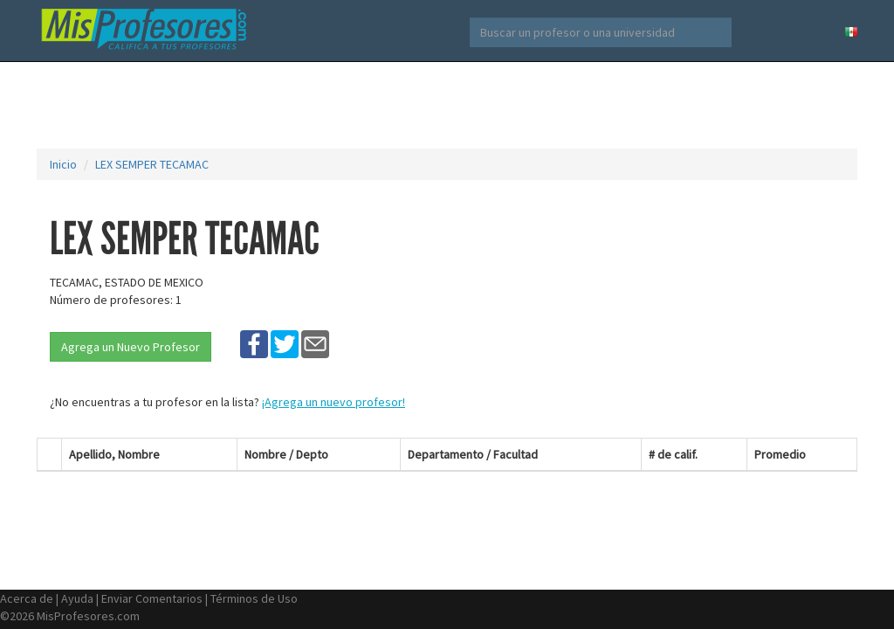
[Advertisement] (447, 105)
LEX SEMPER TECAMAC (152, 164)
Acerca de (26, 598)
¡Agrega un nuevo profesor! (333, 402)
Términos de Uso (254, 598)
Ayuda (77, 598)
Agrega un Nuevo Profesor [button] (130, 347)
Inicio (63, 164)
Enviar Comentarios (152, 598)
